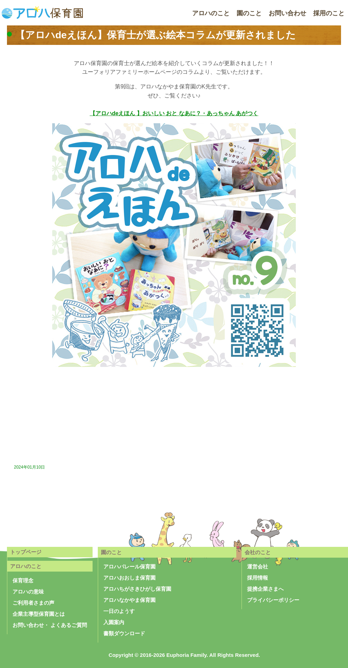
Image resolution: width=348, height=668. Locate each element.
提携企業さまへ (265, 589)
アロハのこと (211, 13)
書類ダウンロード (124, 633)
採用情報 (257, 578)
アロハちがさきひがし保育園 (137, 589)
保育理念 (23, 580)
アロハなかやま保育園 (129, 600)
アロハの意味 (28, 592)
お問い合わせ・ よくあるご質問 (50, 625)
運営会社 (257, 566)
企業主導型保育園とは (39, 614)
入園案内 (113, 622)
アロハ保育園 (41, 13)
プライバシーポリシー (273, 600)
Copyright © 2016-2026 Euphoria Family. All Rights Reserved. (184, 655)
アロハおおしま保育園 (129, 578)
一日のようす (119, 611)
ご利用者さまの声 (33, 603)
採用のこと (329, 13)
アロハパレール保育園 (129, 566)
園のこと (249, 13)
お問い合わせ (287, 13)
